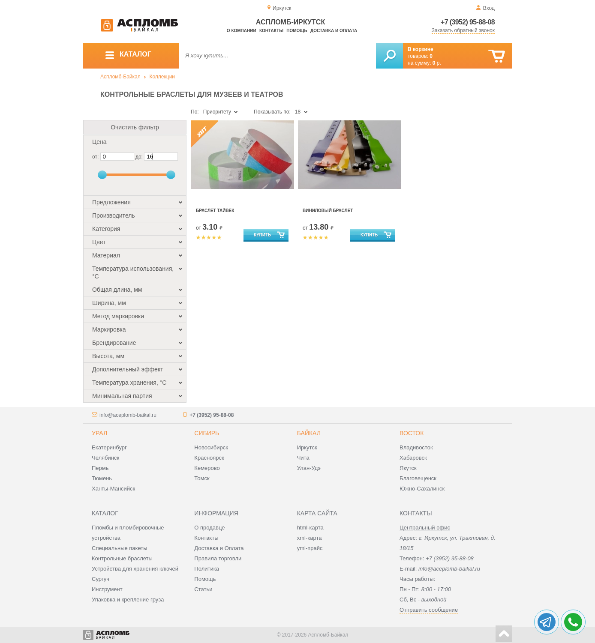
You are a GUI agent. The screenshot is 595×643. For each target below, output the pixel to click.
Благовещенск (418, 478)
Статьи (203, 589)
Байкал (309, 433)
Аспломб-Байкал (120, 77)
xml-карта (309, 538)
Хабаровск (413, 458)
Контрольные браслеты (122, 558)
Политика (206, 568)
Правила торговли (217, 558)
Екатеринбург (109, 447)
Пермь (100, 468)
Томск (201, 478)
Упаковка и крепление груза (128, 599)
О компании (241, 30)
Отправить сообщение (429, 610)
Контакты (271, 30)
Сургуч (100, 579)
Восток (412, 433)
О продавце (209, 527)
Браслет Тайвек (215, 210)
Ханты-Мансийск (113, 488)
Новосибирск (211, 447)
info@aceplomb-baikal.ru (127, 415)
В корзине (420, 49)
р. (437, 63)
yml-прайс (310, 548)
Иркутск (307, 447)
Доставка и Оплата (218, 548)
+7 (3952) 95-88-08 (468, 22)
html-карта (310, 527)
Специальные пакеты (119, 548)
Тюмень (102, 478)
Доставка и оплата (333, 30)
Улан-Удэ (309, 468)
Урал (99, 433)
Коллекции (162, 77)
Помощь (296, 30)
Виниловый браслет (328, 210)
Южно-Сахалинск (422, 488)
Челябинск (105, 458)
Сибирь (206, 433)
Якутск (408, 468)
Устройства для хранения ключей (135, 568)
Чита (303, 458)
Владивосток (416, 447)
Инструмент (107, 589)
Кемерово (206, 468)
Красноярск (209, 458)
